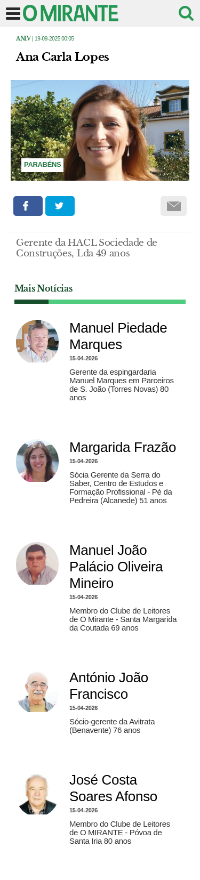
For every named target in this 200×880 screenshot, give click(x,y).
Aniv (23, 38)
